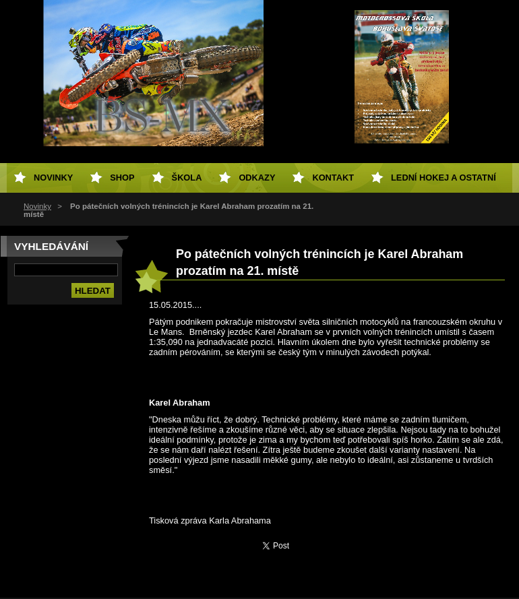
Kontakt (333, 177)
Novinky (37, 206)
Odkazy (257, 177)
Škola (187, 177)
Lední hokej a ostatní (443, 177)
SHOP (122, 177)
